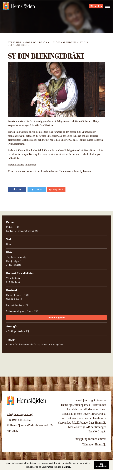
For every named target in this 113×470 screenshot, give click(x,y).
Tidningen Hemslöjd (94, 444)
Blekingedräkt (57, 344)
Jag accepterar (101, 465)
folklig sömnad (41, 344)
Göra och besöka (37, 42)
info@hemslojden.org (20, 414)
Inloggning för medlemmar (90, 438)
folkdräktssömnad (23, 344)
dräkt (10, 344)
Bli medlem (96, 7)
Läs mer (66, 467)
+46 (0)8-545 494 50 (19, 419)
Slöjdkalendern (64, 42)
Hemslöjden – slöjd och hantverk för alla (19, 7)
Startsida (15, 42)
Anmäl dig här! (56, 317)
